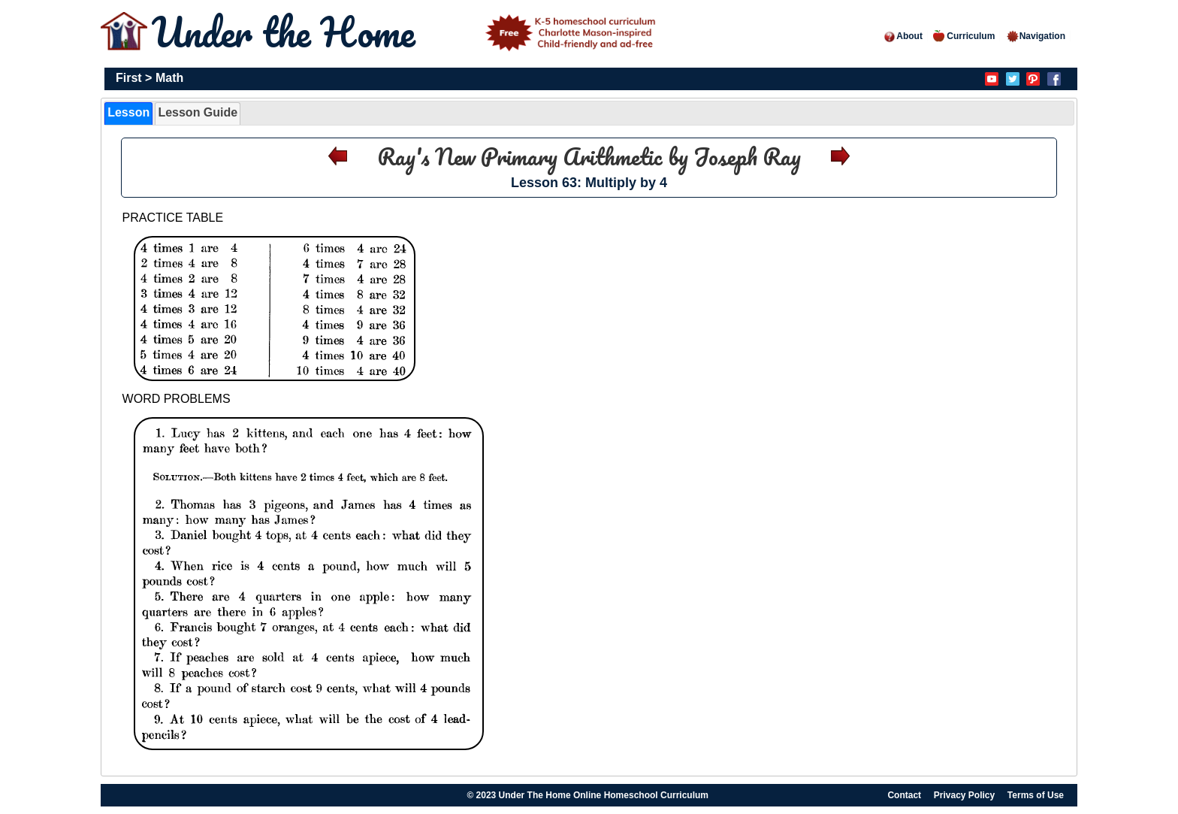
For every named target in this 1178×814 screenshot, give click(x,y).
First (129, 77)
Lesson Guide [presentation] (197, 112)
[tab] (128, 113)
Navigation (1035, 36)
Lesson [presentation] (128, 112)
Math (169, 77)
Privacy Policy (964, 795)
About (903, 36)
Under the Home (406, 32)
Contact (904, 795)
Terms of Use (1035, 795)
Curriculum (964, 36)
